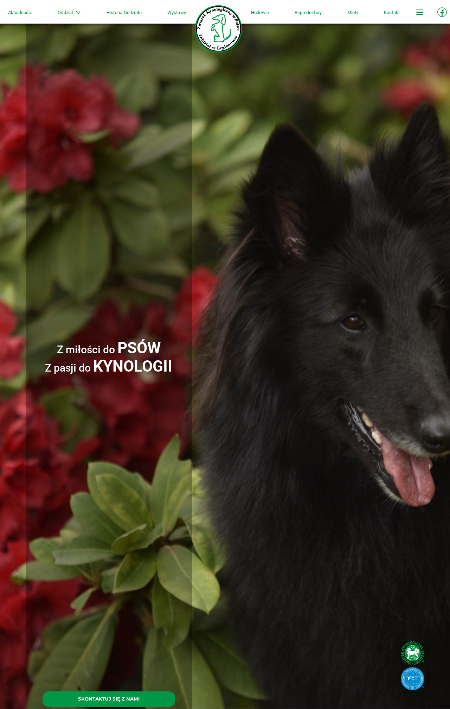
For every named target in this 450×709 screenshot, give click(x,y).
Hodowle (255, 16)
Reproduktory (297, 16)
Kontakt (372, 16)
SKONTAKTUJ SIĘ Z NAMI (109, 699)
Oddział (84, 16)
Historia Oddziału (134, 16)
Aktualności (40, 16)
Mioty (337, 16)
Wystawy (181, 16)
